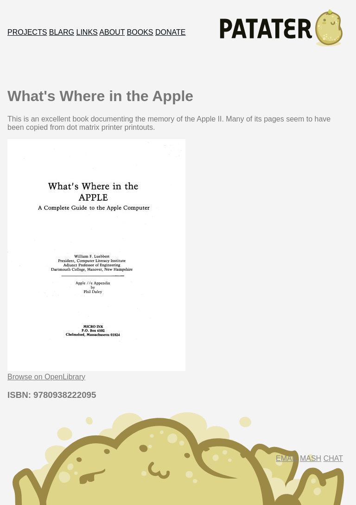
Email (287, 458)
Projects (27, 32)
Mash (310, 458)
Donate (170, 32)
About (112, 32)
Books (140, 32)
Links (87, 32)
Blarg (61, 32)
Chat (333, 458)
